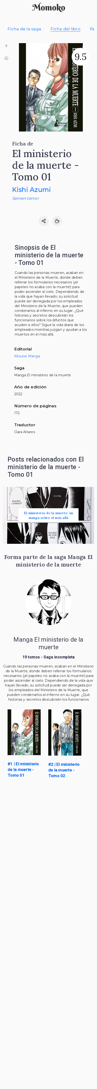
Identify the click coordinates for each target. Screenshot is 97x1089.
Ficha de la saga (24, 29)
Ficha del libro (65, 29)
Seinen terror (25, 198)
